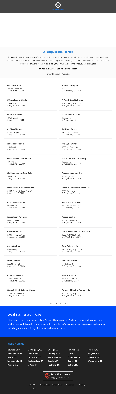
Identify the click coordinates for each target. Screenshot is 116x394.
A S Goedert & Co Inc (71, 114)
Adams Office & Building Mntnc (21, 290)
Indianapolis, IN (14, 361)
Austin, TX (12, 357)
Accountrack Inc (69, 217)
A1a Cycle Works (69, 144)
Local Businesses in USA (24, 314)
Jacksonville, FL (54, 357)
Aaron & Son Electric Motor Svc (75, 187)
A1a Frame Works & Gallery (74, 158)
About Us (32, 385)
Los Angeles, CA (35, 350)
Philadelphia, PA (14, 353)
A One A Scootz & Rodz (17, 100)
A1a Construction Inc (16, 144)
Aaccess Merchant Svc (72, 173)
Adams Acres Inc (69, 275)
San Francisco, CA (35, 361)
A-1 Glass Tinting (14, 129)
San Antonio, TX (35, 353)
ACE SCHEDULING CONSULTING (76, 231)
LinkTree (33, 389)
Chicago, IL (53, 350)
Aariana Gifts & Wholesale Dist (20, 187)
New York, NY (13, 350)
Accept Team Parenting (17, 217)
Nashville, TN (54, 365)
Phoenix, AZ (93, 350)
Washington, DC (95, 361)
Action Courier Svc (70, 260)
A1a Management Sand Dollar (20, 173)
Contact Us (70, 385)
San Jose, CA (93, 353)
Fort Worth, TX (34, 357)
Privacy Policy (57, 385)
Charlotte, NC (94, 357)
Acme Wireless (13, 246)
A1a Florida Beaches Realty (19, 158)
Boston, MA (12, 365)
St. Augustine (64, 74)
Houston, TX (73, 350)
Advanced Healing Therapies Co (76, 290)
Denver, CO (72, 361)
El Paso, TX (32, 365)
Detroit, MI (73, 365)
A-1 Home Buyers (69, 129)
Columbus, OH (74, 357)
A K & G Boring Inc (70, 85)
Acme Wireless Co (70, 246)
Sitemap (82, 385)
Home (48, 74)
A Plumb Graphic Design (72, 100)
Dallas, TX (72, 353)
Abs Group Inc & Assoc (72, 202)
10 (67, 303)
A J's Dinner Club (14, 85)
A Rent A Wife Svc (14, 114)
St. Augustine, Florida (58, 52)
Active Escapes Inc (15, 275)
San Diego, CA (54, 353)
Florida (55, 74)
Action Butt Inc (13, 260)
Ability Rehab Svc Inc (16, 202)
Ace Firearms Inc (14, 231)
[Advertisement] (58, 30)
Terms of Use (45, 385)
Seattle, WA (53, 361)
